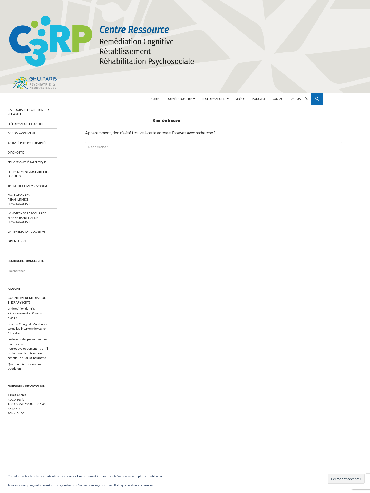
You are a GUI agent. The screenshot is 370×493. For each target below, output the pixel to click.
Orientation (17, 241)
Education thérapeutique (27, 162)
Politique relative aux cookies (133, 485)
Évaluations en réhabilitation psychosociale (19, 199)
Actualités (299, 98)
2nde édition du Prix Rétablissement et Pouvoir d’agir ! (25, 313)
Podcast (258, 98)
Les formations (213, 98)
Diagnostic (16, 152)
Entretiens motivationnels (27, 185)
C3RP (155, 98)
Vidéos (240, 98)
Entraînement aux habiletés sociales (28, 174)
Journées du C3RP (178, 98)
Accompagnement (21, 133)
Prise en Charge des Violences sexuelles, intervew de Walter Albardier (27, 328)
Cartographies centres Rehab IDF (25, 112)
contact (278, 98)
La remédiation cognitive (27, 231)
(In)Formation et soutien (26, 123)
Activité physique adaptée (27, 143)
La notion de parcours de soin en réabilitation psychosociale (27, 217)
